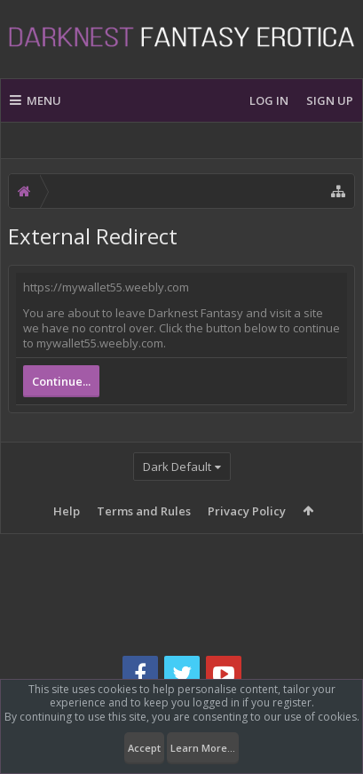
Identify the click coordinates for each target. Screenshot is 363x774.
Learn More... (202, 747)
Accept (144, 747)
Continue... (61, 381)
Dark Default (177, 467)
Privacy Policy (247, 511)
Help (66, 511)
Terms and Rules (144, 511)
